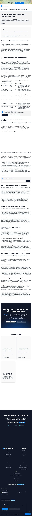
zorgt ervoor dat (16, 67)
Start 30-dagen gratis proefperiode (14, 114)
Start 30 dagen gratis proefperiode (13, 422)
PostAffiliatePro (6, 314)
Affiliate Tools (16, 480)
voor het (15, 19)
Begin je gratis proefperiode (11, 321)
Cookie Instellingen (5, 510)
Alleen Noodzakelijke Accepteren (14, 508)
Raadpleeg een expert (20, 484)
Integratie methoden (8, 454)
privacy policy (10, 506)
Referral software (16, 478)
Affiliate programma (8, 467)
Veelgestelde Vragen (6, 9)
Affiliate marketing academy (24, 465)
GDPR (29, 511)
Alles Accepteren (5, 508)
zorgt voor (16, 242)
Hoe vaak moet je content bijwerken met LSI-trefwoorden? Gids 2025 (20, 9)
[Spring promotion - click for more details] (16, 2)
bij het (10, 159)
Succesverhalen (8, 465)
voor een (22, 122)
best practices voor (12, 20)
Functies (8, 452)
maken (13, 222)
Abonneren (13, 500)
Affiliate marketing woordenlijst (23, 467)
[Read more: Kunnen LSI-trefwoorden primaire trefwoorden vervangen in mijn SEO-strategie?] (8, 348)
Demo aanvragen (4, 114)
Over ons (8, 462)
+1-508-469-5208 (5, 494)
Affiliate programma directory (24, 469)
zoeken (20, 127)
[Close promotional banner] (31, 1)
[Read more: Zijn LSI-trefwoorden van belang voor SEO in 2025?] (8, 371)
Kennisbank (23, 450)
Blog (23, 462)
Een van (2, 255)
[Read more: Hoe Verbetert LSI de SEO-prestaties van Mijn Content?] (24, 348)
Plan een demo (22, 422)
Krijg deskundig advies (21, 321)
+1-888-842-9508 (5, 492)
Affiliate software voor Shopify (16, 473)
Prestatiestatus (24, 455)
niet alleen (10, 269)
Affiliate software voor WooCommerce (16, 475)
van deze (13, 51)
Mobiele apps (8, 456)
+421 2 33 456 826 (5, 490)
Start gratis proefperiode (12, 484)
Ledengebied (24, 452)
